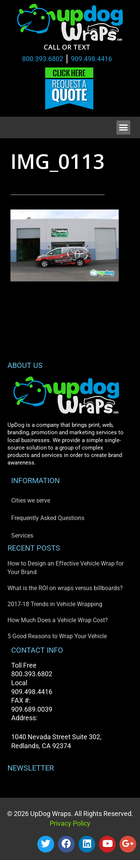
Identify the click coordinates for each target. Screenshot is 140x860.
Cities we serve (30, 500)
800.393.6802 (42, 59)
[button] (123, 127)
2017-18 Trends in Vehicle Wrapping (54, 604)
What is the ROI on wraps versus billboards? (65, 588)
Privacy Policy (70, 823)
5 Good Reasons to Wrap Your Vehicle (57, 636)
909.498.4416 (91, 59)
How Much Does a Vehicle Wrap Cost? (57, 620)
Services (22, 535)
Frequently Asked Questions (47, 518)
